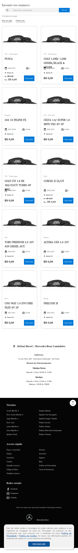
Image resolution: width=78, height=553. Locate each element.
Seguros (42, 458)
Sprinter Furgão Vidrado (48, 419)
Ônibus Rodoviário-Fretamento (50, 431)
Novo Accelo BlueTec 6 (14, 415)
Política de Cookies (28, 536)
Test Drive (42, 454)
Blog (40, 462)
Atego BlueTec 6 (12, 419)
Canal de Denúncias (46, 470)
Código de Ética (12, 470)
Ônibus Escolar (44, 423)
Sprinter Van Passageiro (48, 415)
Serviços (42, 450)
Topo (72, 402)
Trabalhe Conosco (13, 466)
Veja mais (29, 78)
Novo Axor (10, 423)
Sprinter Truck (11, 434)
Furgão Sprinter (45, 411)
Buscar (64, 10)
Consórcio (10, 458)
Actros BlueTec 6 (12, 427)
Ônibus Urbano (44, 427)
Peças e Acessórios (13, 450)
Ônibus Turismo (45, 434)
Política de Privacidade (47, 466)
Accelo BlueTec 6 (12, 411)
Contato (9, 462)
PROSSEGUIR (39, 544)
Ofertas (9, 454)
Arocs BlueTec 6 (12, 431)
